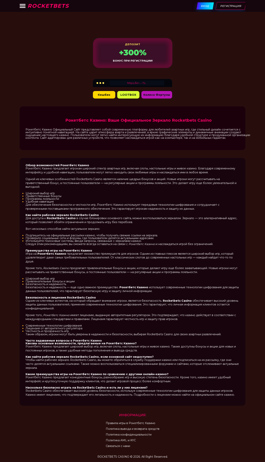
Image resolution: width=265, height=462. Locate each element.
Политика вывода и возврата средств (132, 429)
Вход (205, 6)
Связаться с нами (118, 446)
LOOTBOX (128, 95)
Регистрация (231, 6)
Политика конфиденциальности (129, 434)
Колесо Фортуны (156, 95)
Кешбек (104, 95)
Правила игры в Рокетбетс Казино (130, 423)
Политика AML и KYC (121, 440)
